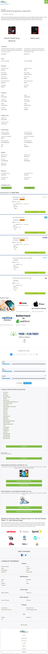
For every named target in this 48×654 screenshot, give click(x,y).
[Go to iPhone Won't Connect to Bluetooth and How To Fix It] (39, 305)
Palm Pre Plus (6, 419)
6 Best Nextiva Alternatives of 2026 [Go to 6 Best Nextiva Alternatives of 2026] (6, 324)
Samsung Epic (6, 430)
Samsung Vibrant (6, 416)
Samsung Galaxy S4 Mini (8, 424)
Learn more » (4, 53)
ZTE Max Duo (6, 404)
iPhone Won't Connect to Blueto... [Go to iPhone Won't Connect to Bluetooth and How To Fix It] (38, 311)
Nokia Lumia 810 (6, 438)
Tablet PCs (28, 592)
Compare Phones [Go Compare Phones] (24, 485)
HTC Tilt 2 (5, 411)
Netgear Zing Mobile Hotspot (8, 420)
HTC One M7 (5, 395)
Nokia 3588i (5, 417)
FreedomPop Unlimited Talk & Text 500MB (22, 258)
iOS (2, 619)
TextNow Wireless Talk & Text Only (20, 238)
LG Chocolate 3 (6, 427)
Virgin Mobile (4, 570)
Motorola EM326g (6, 436)
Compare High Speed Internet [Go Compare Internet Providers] (24, 511)
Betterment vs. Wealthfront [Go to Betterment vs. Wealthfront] (21, 324)
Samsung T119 (6, 400)
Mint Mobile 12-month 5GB (19, 197)
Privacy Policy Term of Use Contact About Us (24, 642)
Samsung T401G (6, 422)
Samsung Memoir (6, 433)
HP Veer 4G (5, 409)
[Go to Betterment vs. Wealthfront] (23, 319)
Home (24, 635)
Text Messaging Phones (31, 609)
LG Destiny (5, 414)
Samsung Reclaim (6, 397)
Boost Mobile (29, 572)
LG (27, 581)
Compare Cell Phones (4, 4)
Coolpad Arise (6, 428)
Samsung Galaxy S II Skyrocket (9, 406)
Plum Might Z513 (6, 435)
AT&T (27, 566)
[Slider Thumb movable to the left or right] (11, 364)
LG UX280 (5, 393)
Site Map (24, 648)
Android (3, 617)
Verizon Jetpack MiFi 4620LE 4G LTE (10, 401)
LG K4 (4, 425)
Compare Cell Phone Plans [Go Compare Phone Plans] (24, 481)
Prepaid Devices (30, 607)
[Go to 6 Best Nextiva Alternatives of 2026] (7, 319)
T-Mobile (28, 568)
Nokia (27, 583)
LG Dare (5, 398)
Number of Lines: (24, 351)
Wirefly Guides (24, 624)
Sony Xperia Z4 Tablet (7, 403)
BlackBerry (28, 579)
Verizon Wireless (5, 566)
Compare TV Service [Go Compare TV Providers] (24, 507)
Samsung (3, 585)
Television (28, 600)
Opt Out (24, 651)
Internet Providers (5, 600)
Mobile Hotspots (5, 592)
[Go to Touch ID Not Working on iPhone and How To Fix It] (7, 305)
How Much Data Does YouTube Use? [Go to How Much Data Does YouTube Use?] (23, 311)
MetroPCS (3, 572)
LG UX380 (5, 431)
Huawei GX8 (5, 408)
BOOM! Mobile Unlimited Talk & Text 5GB (22, 278)
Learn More (24, 446)
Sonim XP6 (5, 412)
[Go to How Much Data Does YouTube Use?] (23, 305)
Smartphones (4, 607)
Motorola (3, 583)
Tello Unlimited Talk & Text (18, 217)
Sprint (2, 568)
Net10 (27, 570)
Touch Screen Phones (6, 609)
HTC (2, 581)
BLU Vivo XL (5, 392)
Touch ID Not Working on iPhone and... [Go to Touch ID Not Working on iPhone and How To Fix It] (7, 311)
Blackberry (28, 617)
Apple (2, 579)
